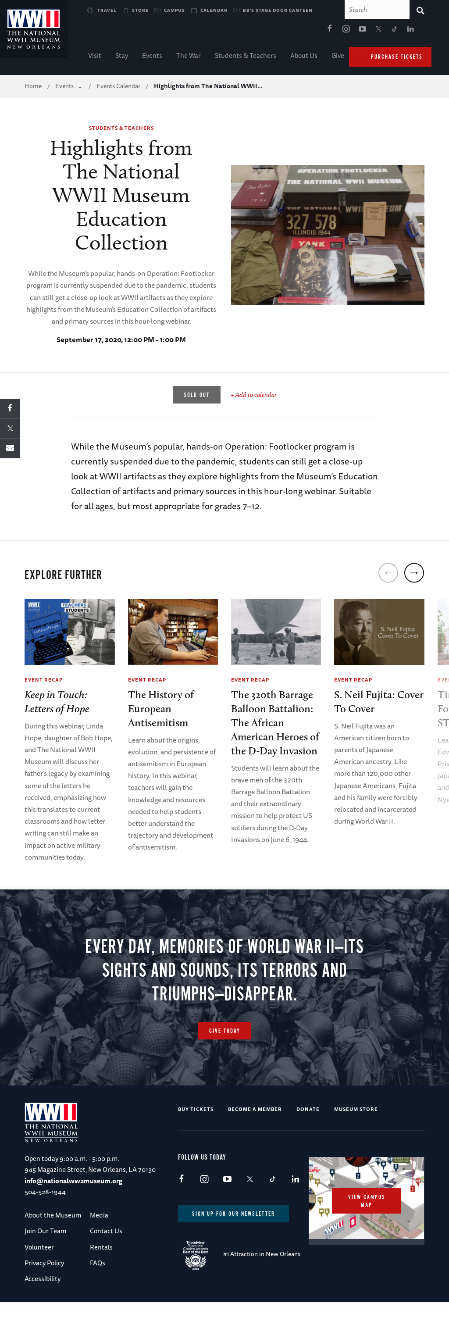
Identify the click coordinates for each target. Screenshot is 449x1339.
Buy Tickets (196, 1112)
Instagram (261, 31)
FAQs (97, 1266)
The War (188, 57)
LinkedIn (326, 31)
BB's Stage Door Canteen (278, 10)
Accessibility (43, 1282)
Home (33, 88)
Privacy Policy (44, 1266)
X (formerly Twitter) (293, 31)
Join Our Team (45, 1234)
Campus (174, 10)
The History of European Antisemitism (161, 710)
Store (140, 10)
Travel (107, 10)
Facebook (245, 31)
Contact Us (106, 1234)
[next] (414, 575)
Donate (308, 1112)
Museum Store (356, 1112)
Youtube (277, 31)
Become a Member (255, 1112)
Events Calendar (118, 88)
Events (152, 57)
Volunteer (39, 1250)
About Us (303, 57)
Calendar (214, 10)
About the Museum (53, 1218)
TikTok (310, 31)
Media (99, 1218)
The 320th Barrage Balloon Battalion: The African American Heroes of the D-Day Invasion (275, 724)
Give (337, 57)
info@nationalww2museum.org (73, 1184)
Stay (121, 57)
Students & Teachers (245, 57)
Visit (94, 57)
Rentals (101, 1250)
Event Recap (44, 681)
